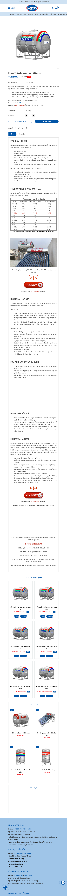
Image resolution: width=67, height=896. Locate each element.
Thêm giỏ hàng (20, 121)
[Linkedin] (22, 128)
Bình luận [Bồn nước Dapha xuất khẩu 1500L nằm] (22, 134)
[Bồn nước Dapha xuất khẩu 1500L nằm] (32, 7)
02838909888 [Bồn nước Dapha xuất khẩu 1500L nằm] (28, 1)
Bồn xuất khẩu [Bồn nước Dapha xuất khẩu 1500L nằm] (21, 14)
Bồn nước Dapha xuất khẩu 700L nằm (47, 608)
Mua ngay (47, 121)
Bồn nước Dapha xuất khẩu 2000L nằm (46, 648)
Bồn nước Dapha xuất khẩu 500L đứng (21, 771)
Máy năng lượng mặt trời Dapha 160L (46, 734)
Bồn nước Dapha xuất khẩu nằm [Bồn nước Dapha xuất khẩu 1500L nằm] (38, 14)
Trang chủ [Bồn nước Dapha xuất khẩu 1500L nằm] (11, 14)
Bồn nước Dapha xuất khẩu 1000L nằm (20, 648)
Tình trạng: (11, 110)
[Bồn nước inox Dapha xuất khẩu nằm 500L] (38, 231)
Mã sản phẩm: (12, 82)
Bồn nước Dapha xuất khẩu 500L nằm (20, 608)
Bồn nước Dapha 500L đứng (46, 770)
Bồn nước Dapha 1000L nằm (21, 733)
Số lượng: (11, 115)
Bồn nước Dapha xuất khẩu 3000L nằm (46, 688)
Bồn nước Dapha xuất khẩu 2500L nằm (20, 688)
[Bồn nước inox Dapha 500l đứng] (33, 285)
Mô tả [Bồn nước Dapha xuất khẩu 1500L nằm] (12, 134)
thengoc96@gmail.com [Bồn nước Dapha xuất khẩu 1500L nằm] (41, 1)
